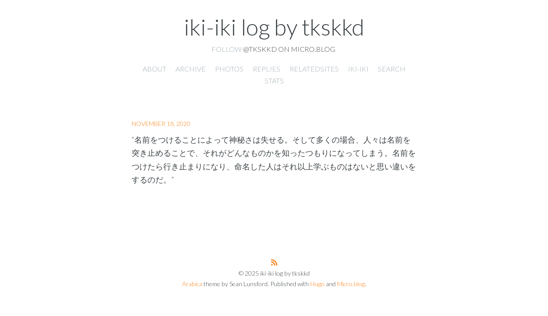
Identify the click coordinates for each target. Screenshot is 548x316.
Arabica (192, 283)
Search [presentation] (391, 69)
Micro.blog (351, 283)
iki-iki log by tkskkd (274, 26)
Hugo (317, 283)
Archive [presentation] (191, 69)
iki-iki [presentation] (358, 69)
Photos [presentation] (229, 69)
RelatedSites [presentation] (314, 69)
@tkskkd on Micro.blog (289, 49)
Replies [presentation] (266, 69)
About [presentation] (154, 69)
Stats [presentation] (274, 80)
